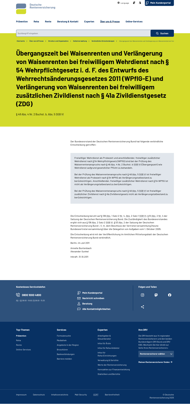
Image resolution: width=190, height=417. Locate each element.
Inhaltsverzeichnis (59, 394)
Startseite (21, 41)
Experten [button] (89, 21)
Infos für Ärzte (104, 343)
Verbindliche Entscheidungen (103, 41)
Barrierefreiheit (112, 394)
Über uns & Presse (36, 41)
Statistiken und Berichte (109, 374)
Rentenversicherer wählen (152, 353)
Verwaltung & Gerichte (108, 360)
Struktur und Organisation (58, 41)
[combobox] (83, 33)
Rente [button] (48, 21)
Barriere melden (64, 358)
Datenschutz (39, 394)
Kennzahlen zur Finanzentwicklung (114, 369)
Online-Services (134, 21)
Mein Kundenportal (160, 2)
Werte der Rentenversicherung (112, 365)
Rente (19, 345)
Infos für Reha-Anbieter (109, 348)
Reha (18, 340)
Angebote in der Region (68, 345)
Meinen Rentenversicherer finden (154, 362)
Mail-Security (81, 394)
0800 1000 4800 (31, 295)
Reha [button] (36, 21)
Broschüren (62, 349)
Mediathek (61, 340)
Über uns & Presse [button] (110, 21)
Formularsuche (64, 335)
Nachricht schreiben (93, 298)
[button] (123, 3)
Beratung (87, 303)
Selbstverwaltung (80, 41)
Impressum (21, 394)
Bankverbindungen (66, 354)
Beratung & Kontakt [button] (67, 21)
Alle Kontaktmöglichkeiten (96, 309)
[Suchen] (162, 33)
